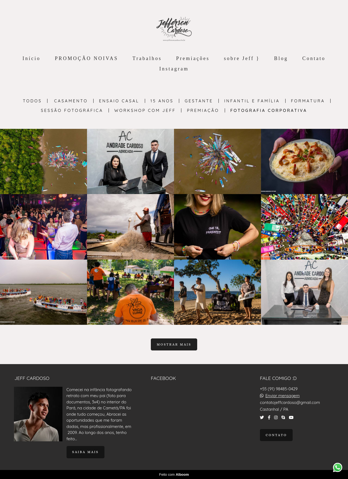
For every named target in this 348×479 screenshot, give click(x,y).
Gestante (199, 101)
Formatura (308, 101)
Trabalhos (147, 58)
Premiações (193, 58)
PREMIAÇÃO (203, 110)
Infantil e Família (252, 101)
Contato (313, 58)
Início (32, 58)
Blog (281, 58)
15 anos (162, 101)
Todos (32, 101)
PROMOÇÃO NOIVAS (86, 58)
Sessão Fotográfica (72, 110)
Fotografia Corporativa (268, 110)
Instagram (174, 69)
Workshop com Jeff (145, 110)
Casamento (71, 101)
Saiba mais (85, 452)
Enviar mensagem (282, 396)
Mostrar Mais (174, 344)
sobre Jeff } (242, 58)
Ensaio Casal (119, 101)
